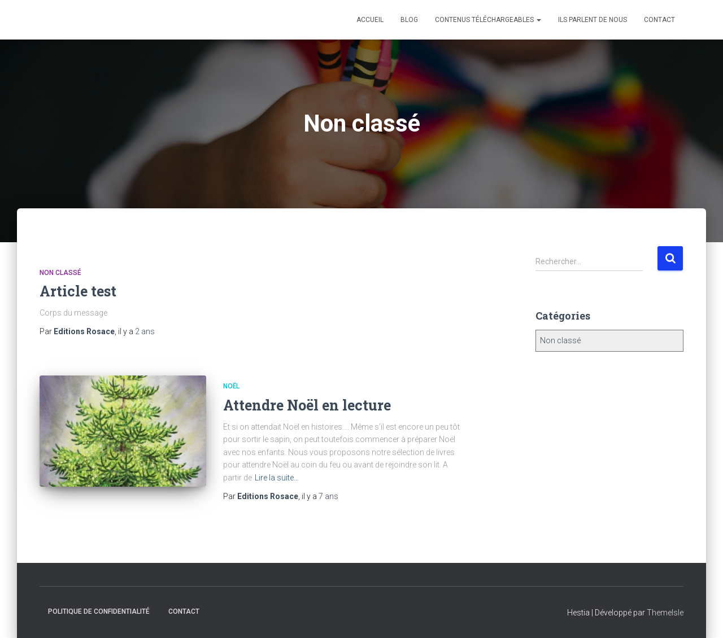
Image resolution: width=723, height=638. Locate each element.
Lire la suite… (277, 477)
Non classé (60, 273)
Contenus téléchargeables (488, 20)
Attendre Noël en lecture (307, 405)
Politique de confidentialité (99, 611)
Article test (78, 291)
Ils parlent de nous (592, 20)
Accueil (370, 20)
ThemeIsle (665, 612)
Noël (231, 386)
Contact (659, 20)
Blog (409, 20)
